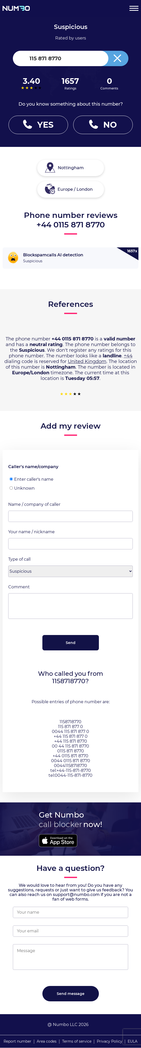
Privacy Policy (109, 1041)
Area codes (47, 1041)
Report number (17, 1041)
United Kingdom (87, 361)
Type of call (19, 559)
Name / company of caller (34, 504)
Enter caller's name (31, 479)
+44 (128, 356)
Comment (19, 587)
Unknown (22, 488)
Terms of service (76, 1041)
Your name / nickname (31, 531)
